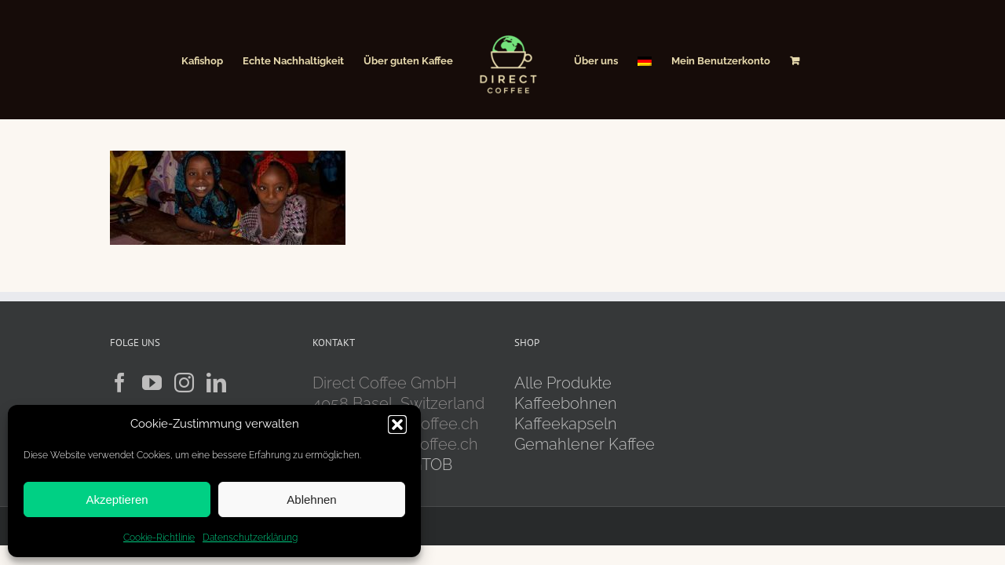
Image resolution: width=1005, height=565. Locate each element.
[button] (397, 424)
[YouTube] (152, 382)
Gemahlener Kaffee (586, 444)
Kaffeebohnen (565, 403)
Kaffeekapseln (565, 423)
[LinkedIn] (216, 382)
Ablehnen (311, 499)
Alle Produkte (563, 383)
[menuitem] (671, 59)
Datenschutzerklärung (250, 537)
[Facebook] (120, 382)
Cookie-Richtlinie (159, 537)
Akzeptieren (117, 499)
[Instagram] (184, 382)
